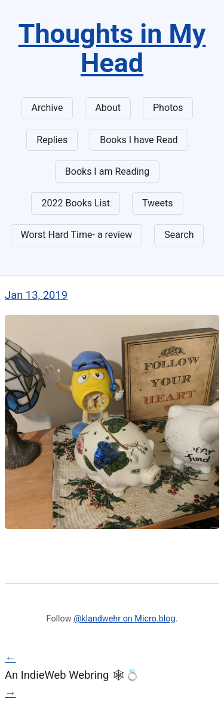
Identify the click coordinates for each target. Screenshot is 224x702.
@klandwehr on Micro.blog (124, 619)
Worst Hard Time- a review (77, 234)
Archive (47, 107)
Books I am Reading (107, 171)
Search (179, 234)
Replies (51, 140)
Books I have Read (138, 140)
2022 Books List (75, 203)
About (108, 107)
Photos (168, 107)
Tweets (157, 203)
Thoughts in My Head (112, 48)
